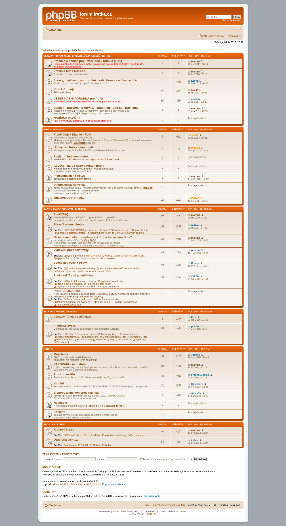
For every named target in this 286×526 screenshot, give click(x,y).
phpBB (114, 511)
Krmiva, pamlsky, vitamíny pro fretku (124, 255)
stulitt (194, 135)
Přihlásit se (235, 36)
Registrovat (218, 36)
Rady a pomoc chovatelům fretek (65, 209)
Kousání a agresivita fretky (80, 268)
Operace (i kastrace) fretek (70, 232)
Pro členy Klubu (54, 424)
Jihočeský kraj (108, 334)
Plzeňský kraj (84, 339)
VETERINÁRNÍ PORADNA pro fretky (79, 98)
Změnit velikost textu (238, 29)
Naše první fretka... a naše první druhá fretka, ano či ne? (93, 237)
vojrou (195, 276)
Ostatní (48, 349)
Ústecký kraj (124, 339)
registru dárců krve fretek (105, 159)
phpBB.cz (151, 514)
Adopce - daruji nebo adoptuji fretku (79, 165)
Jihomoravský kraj (87, 334)
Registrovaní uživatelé (114, 484)
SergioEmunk (152, 496)
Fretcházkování (64, 325)
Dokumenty (136, 435)
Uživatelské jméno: (52, 459)
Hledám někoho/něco (125, 302)
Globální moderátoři (80, 484)
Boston (195, 250)
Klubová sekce (64, 429)
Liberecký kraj (91, 336)
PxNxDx (196, 147)
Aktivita (96, 445)
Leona (194, 80)
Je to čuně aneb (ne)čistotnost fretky (119, 268)
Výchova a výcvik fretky (70, 262)
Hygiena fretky (64, 258)
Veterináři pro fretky (100, 232)
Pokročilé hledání (232, 20)
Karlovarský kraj (128, 334)
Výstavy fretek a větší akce (72, 316)
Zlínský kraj (62, 342)
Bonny (195, 263)
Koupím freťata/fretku (108, 299)
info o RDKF (68, 159)
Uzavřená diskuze (66, 439)
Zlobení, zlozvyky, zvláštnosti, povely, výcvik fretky (83, 271)
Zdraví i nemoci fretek (69, 224)
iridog (194, 440)
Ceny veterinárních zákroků (130, 232)
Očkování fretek (119, 230)
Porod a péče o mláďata (69, 283)
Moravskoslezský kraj (114, 336)
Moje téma (61, 354)
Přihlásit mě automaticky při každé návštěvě (166, 459)
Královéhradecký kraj (67, 336)
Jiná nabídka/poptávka (68, 304)
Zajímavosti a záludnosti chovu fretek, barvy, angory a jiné (87, 286)
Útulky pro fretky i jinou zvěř (73, 147)
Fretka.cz (146, 188)
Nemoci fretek (139, 230)
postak (195, 326)
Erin (193, 317)
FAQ (204, 36)
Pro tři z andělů (64, 374)
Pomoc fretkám (53, 129)
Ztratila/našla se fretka (69, 185)
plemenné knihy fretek (78, 178)
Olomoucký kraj (138, 336)
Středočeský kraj (105, 339)
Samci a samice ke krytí (79, 299)
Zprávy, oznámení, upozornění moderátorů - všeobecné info (95, 80)
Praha (69, 334)
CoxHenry (197, 384)
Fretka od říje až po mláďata (73, 275)
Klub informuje (64, 89)
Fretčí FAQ (61, 214)
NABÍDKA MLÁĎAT (67, 117)
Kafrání (59, 383)
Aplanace (71, 445)
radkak (195, 225)
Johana (195, 354)
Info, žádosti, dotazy (115, 435)
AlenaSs (196, 393)
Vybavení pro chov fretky (71, 250)
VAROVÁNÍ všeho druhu (70, 364)
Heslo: (100, 459)
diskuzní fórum (114, 405)
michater (196, 99)
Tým (147, 505)
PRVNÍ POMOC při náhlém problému (86, 230)
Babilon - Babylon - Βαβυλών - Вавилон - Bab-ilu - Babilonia (96, 107)
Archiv (108, 445)
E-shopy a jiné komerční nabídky (84, 296)
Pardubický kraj (64, 339)
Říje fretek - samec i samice (81, 281)
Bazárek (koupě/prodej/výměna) (73, 302)
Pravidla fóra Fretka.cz (69, 71)
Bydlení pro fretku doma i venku (83, 255)
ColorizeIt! (182, 511)
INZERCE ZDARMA (67, 291)
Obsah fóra (54, 29)
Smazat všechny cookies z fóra (168, 505)
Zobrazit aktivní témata (90, 50)
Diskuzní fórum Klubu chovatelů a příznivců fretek (77, 56)
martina (195, 61)
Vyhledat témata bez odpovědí (59, 50)
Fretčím (88, 240)
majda (194, 90)
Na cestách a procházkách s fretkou (95, 258)
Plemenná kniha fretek (69, 175)
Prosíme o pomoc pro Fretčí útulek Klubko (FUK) (88, 61)
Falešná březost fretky (99, 283)
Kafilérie (59, 412)
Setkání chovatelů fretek (60, 311)
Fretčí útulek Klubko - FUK (72, 134)
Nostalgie (60, 402)
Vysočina (140, 339)
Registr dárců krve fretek (71, 156)
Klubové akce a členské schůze (83, 435)
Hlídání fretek (102, 302)
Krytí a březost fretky (112, 281)
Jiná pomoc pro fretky (69, 197)
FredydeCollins (200, 374)
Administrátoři (60, 484)
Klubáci (97, 484)
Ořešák (84, 445)
